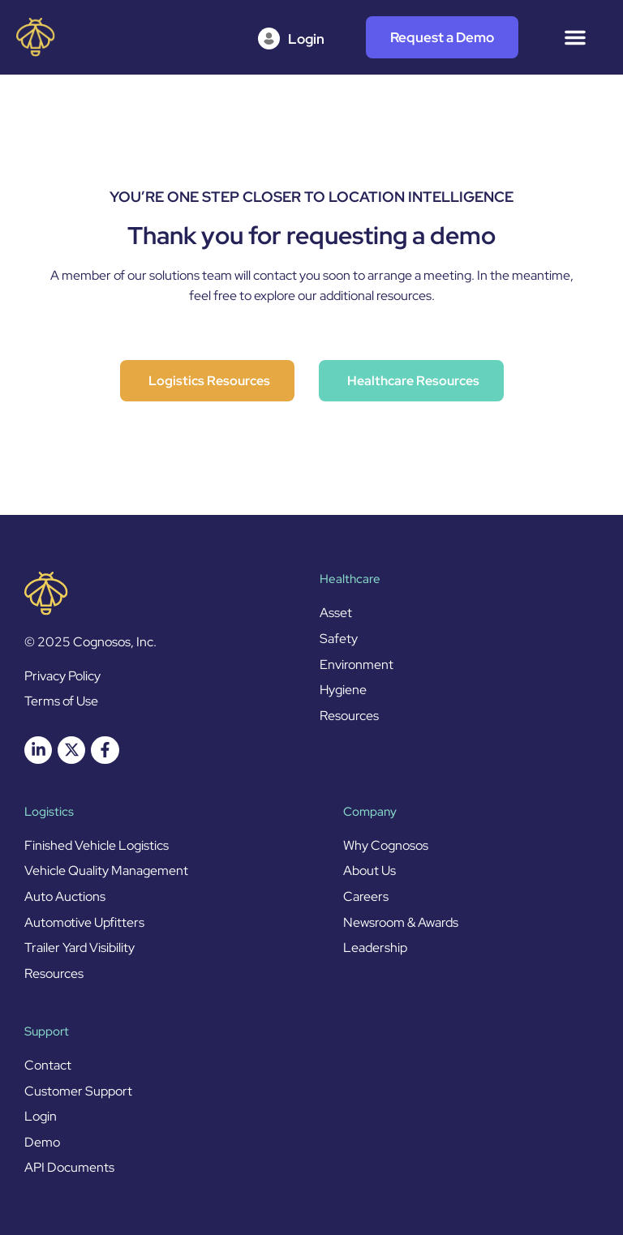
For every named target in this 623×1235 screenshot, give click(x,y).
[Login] (295, 39)
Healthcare (350, 579)
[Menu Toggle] (575, 37)
